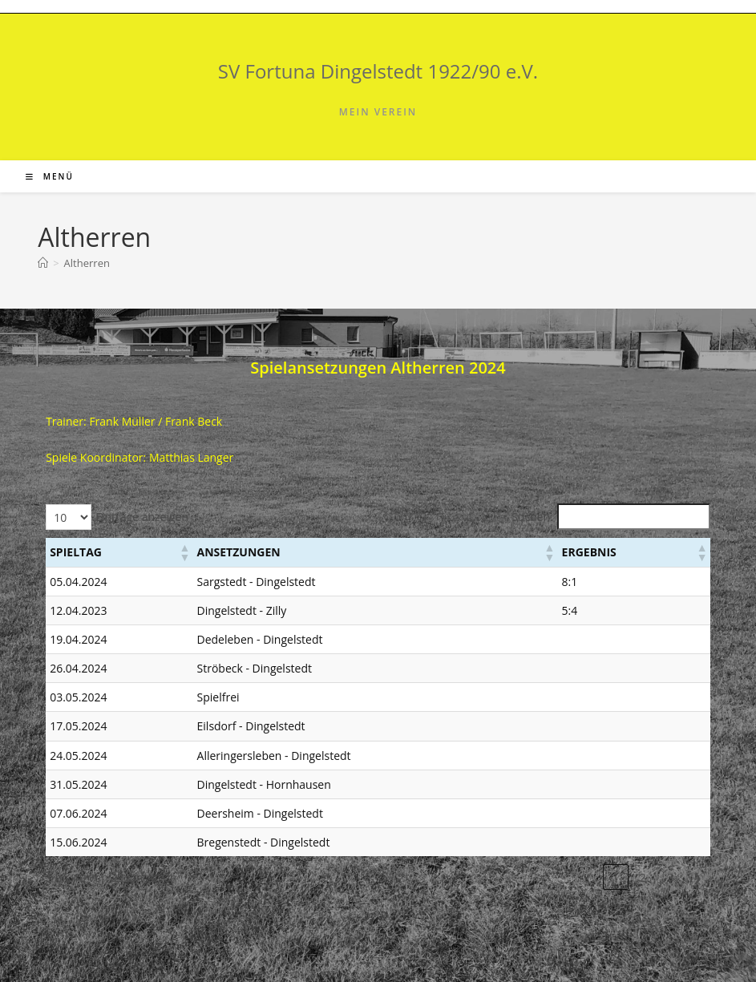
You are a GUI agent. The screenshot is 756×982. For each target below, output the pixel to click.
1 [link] (615, 877)
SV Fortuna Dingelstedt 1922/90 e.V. (378, 71)
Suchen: (532, 516)
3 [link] (670, 877)
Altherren (87, 263)
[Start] (43, 263)
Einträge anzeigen (141, 516)
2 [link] (643, 877)
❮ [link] (588, 877)
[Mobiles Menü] (50, 176)
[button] (184, 552)
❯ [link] (697, 877)
